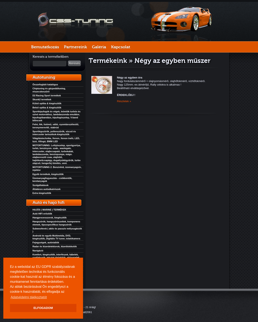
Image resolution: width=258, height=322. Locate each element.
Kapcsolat (120, 46)
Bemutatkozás (45, 46)
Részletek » (124, 101)
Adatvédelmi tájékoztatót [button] (29, 297)
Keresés (74, 63)
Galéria (99, 46)
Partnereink (75, 46)
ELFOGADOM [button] (43, 308)
